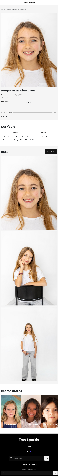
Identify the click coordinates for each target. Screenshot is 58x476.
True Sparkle (29, 2)
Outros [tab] (43, 132)
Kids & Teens (5, 9)
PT (29, 447)
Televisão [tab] (15, 132)
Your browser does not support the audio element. (30, 112)
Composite (17, 473)
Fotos (50, 151)
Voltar (4, 117)
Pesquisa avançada (28, 464)
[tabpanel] (29, 138)
